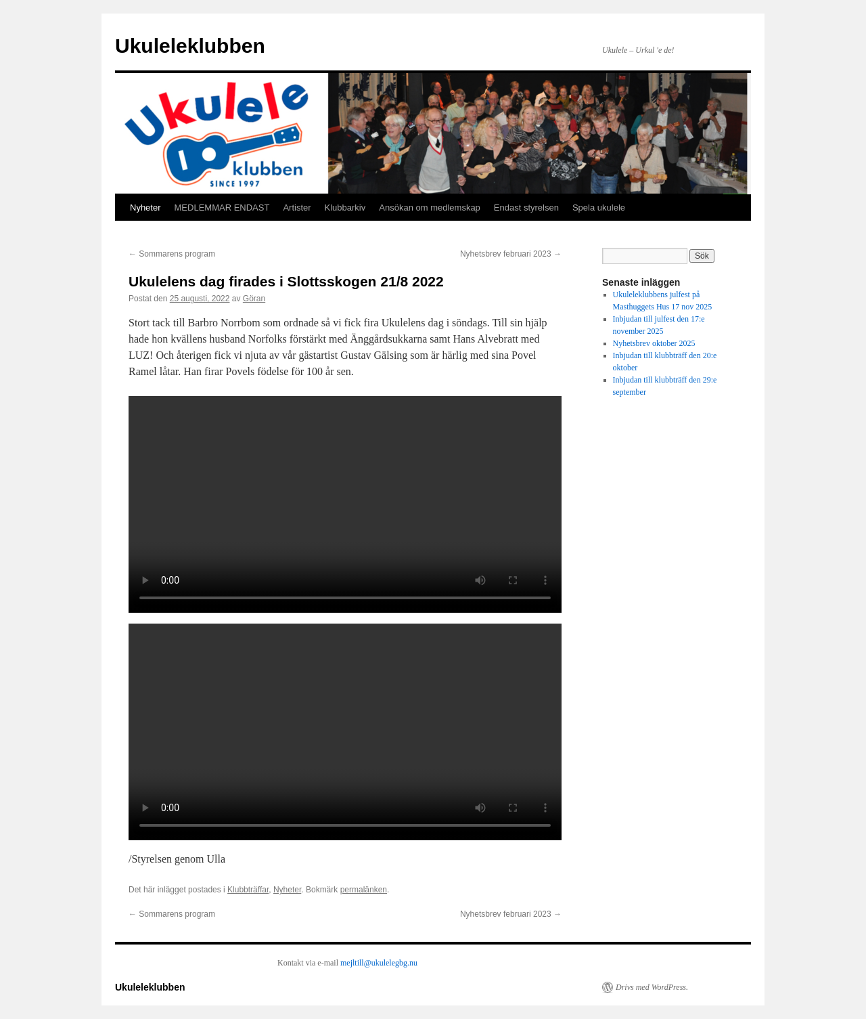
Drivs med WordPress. (652, 987)
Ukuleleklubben (190, 46)
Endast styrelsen (526, 207)
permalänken (363, 889)
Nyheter (145, 207)
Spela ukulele (598, 207)
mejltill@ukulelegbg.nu (378, 963)
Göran (254, 298)
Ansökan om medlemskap (429, 207)
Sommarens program (172, 254)
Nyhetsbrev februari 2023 (511, 254)
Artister (297, 207)
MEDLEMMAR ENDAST (222, 207)
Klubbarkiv (345, 207)
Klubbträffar (248, 889)
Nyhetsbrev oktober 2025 (654, 343)
